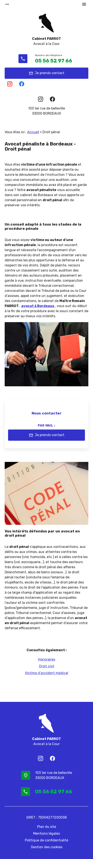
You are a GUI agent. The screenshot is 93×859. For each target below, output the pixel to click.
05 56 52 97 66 (53, 61)
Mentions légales (46, 833)
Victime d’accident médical (46, 673)
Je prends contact (46, 73)
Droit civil (46, 666)
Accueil (33, 132)
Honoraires (46, 659)
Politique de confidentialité (46, 840)
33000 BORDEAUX (46, 110)
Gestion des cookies (46, 847)
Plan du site (46, 827)
